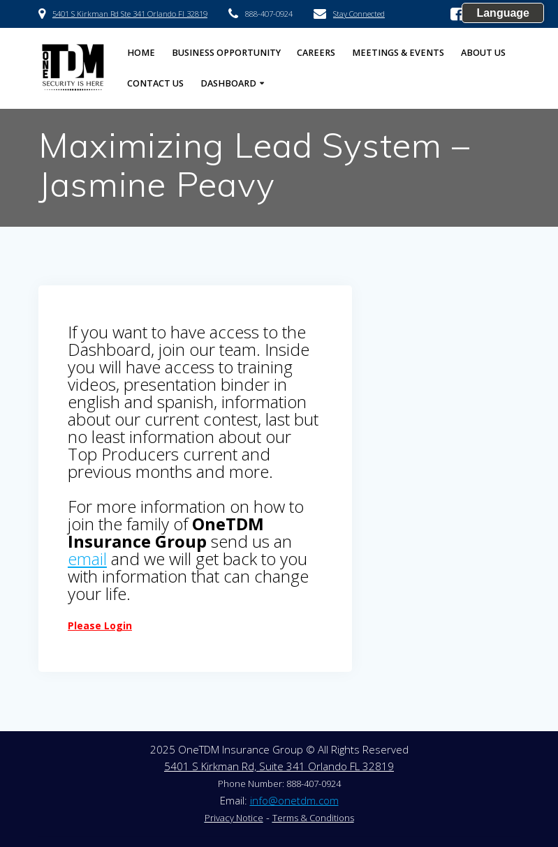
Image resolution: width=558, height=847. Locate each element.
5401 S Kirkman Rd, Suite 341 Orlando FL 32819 (279, 766)
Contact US (155, 83)
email (87, 558)
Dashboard (228, 83)
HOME (141, 53)
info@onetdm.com (294, 800)
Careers (316, 53)
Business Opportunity (226, 53)
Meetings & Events (398, 53)
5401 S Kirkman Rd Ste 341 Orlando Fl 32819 (129, 13)
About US (483, 53)
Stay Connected (359, 13)
